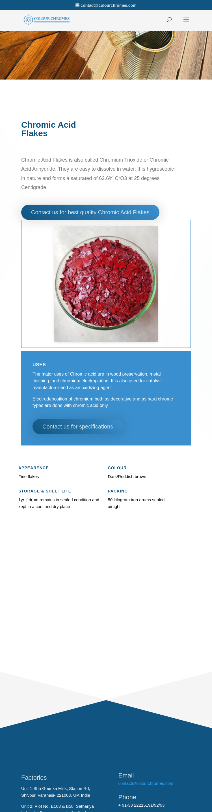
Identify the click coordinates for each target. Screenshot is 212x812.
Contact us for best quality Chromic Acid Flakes (90, 212)
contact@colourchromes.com (145, 783)
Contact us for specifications (77, 426)
